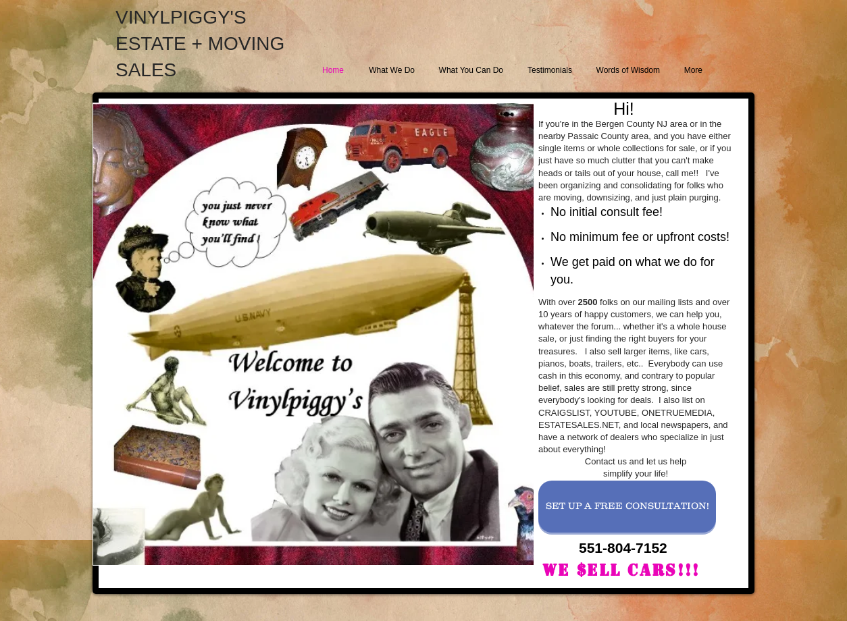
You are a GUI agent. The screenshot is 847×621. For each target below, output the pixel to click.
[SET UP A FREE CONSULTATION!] (627, 507)
